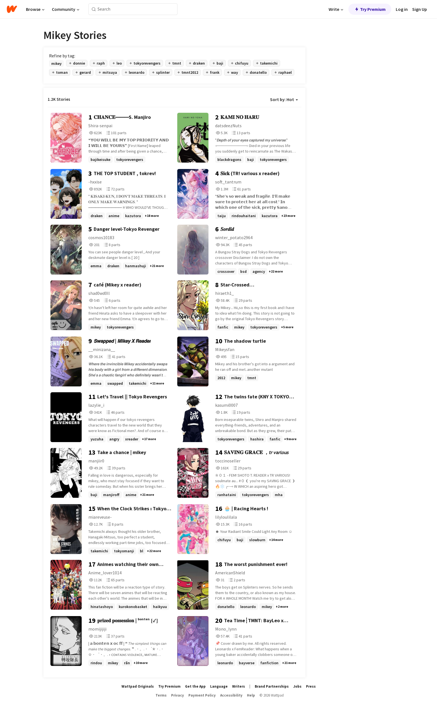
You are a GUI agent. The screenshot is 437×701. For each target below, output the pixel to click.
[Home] (12, 9)
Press (311, 686)
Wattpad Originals (138, 686)
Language (219, 686)
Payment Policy (202, 695)
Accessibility (231, 695)
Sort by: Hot (284, 99)
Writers (238, 686)
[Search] (93, 9)
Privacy (177, 695)
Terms (161, 695)
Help (251, 695)
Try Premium (370, 9)
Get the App (195, 686)
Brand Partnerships (272, 686)
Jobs (297, 686)
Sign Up (419, 9)
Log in (402, 9)
